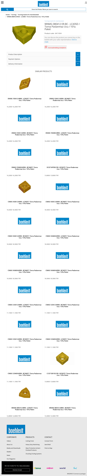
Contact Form (49, 441)
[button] (43, 54)
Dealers (9, 452)
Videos (9, 441)
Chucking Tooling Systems (34, 454)
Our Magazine (11, 459)
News (8, 455)
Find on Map (48, 448)
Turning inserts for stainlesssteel (54, 21)
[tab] (43, 54)
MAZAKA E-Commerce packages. (76, 474)
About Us (9, 444)
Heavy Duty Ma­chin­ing (32, 444)
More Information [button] (25, 465)
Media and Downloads (13, 448)
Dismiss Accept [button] (17, 470)
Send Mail (48, 444)
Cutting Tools (30, 441)
